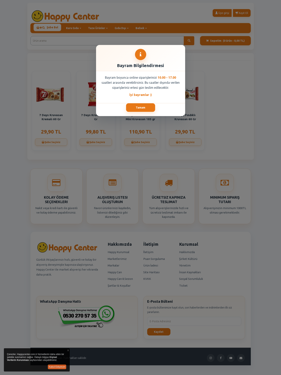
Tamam (140, 107)
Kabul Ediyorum (57, 367)
